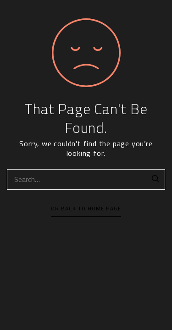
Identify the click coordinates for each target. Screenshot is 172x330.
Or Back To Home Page (86, 209)
